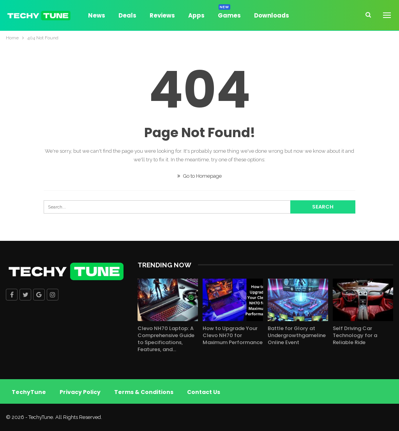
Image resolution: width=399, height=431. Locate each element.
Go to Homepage (199, 176)
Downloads (271, 15)
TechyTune (29, 392)
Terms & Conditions (143, 392)
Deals (127, 15)
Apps (196, 15)
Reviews (162, 15)
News (96, 15)
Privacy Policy (80, 392)
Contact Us (203, 392)
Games (229, 14)
